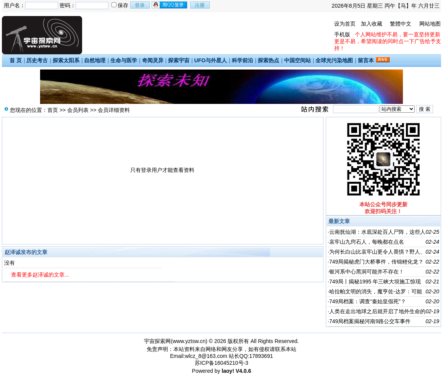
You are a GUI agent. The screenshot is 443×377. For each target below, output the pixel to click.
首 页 (16, 60)
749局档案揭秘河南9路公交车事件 (370, 321)
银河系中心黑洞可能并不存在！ (366, 272)
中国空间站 (297, 60)
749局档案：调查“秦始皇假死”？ (367, 301)
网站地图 (430, 24)
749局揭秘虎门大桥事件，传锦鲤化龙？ (376, 262)
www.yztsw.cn (189, 341)
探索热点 (268, 60)
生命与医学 (123, 60)
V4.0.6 (243, 371)
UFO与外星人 (210, 60)
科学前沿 (242, 60)
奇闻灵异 (152, 60)
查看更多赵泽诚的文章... (40, 275)
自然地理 (94, 60)
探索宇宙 (178, 60)
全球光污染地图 (334, 60)
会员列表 (78, 110)
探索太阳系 (66, 60)
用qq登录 (170, 5)
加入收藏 (371, 24)
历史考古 (37, 60)
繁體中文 (400, 24)
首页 (52, 110)
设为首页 (345, 24)
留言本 (366, 60)
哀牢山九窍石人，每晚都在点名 (366, 242)
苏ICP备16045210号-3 (221, 363)
